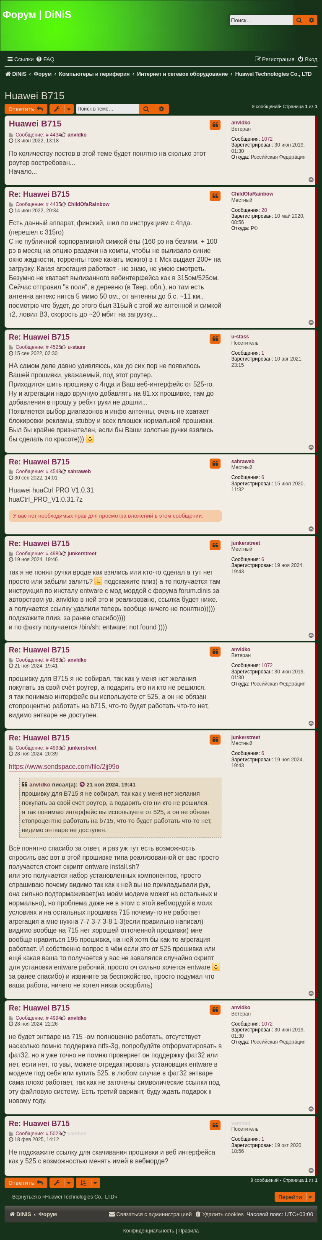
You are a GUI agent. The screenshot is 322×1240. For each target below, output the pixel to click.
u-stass (240, 337)
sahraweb (242, 461)
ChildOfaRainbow (252, 194)
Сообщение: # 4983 (35, 660)
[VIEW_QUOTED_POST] (82, 784)
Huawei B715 (35, 95)
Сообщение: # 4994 (35, 1018)
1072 (267, 139)
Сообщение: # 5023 (35, 1134)
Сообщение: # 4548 (35, 471)
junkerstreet (245, 543)
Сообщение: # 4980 (35, 554)
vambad (240, 1123)
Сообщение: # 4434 (35, 135)
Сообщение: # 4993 (35, 748)
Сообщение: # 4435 (35, 204)
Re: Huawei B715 (39, 194)
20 (264, 210)
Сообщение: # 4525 (35, 347)
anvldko (240, 123)
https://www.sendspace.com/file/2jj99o (64, 766)
